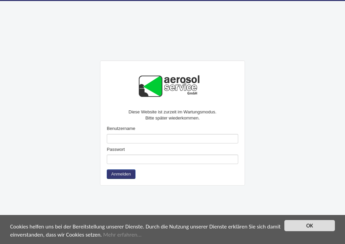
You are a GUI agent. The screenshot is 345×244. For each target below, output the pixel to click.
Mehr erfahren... (122, 235)
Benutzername (121, 128)
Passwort (116, 149)
